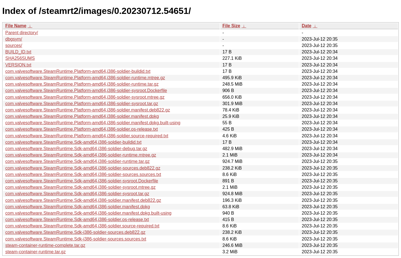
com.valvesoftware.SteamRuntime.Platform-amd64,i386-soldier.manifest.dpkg (82, 116)
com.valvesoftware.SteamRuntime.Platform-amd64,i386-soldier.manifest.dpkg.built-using (92, 122)
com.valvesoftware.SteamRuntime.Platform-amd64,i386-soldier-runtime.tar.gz (81, 84)
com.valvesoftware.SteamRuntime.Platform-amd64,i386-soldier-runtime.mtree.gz (85, 77)
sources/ (13, 45)
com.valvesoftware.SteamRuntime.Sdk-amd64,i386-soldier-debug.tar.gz (76, 148)
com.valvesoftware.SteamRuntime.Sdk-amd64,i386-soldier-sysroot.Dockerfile (81, 180)
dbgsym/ (13, 39)
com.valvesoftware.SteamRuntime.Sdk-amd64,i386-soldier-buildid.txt (73, 142)
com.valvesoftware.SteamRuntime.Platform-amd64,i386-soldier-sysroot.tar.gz (81, 103)
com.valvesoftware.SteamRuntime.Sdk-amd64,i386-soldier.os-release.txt (77, 219)
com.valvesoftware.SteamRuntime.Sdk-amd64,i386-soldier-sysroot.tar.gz (77, 193)
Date (306, 25)
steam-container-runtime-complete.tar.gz (45, 245)
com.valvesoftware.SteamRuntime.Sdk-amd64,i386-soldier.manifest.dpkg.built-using (88, 213)
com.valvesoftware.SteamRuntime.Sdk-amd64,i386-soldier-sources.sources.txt (83, 174)
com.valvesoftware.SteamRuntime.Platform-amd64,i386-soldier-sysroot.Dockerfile (86, 90)
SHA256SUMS (20, 58)
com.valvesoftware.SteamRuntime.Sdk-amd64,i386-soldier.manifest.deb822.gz (83, 200)
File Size (231, 25)
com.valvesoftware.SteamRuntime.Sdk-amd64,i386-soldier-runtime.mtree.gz (80, 155)
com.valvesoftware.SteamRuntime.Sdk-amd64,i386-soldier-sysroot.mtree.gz (80, 187)
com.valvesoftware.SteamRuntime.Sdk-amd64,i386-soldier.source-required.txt (82, 226)
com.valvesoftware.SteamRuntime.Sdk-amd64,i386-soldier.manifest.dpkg (77, 206)
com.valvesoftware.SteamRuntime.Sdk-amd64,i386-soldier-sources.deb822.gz (82, 168)
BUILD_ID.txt (18, 51)
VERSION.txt (18, 65)
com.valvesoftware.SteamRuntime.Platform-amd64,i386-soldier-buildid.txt (77, 71)
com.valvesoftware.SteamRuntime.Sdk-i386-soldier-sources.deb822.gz (75, 232)
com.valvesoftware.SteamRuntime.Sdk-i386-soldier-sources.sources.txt (75, 239)
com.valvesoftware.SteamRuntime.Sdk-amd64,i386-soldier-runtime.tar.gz (77, 161)
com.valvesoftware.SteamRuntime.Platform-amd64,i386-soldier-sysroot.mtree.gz (85, 97)
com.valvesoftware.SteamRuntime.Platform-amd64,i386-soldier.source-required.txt (86, 135)
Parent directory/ (21, 32)
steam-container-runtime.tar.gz (35, 251)
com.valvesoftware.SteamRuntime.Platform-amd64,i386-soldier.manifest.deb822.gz (87, 110)
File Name (15, 25)
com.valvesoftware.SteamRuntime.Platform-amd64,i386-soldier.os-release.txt (81, 129)
